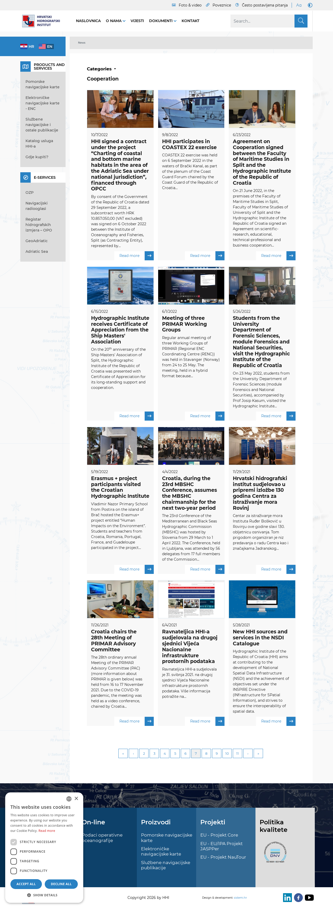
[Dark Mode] (309, 5)
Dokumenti (161, 20)
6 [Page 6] (185, 754)
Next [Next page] (248, 754)
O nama (114, 20)
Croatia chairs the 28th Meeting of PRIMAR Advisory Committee (114, 641)
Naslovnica (88, 20)
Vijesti (137, 20)
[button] (44, 895)
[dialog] (44, 847)
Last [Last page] (258, 754)
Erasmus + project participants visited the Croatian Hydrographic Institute (120, 487)
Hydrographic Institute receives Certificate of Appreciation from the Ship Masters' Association (120, 330)
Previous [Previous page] (133, 754)
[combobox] (69, 798)
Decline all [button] (61, 884)
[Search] (269, 21)
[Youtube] (308, 897)
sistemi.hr (240, 897)
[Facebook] (297, 897)
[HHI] (43, 21)
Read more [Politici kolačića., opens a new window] (47, 831)
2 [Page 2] (144, 754)
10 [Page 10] (227, 754)
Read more (136, 255)
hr (31, 46)
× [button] (76, 799)
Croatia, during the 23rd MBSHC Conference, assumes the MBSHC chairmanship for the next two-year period (189, 493)
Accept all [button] (26, 884)
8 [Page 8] (206, 754)
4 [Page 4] (165, 754)
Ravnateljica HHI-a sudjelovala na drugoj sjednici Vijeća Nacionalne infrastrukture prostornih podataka (189, 647)
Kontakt (190, 20)
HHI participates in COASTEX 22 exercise (189, 144)
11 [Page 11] (237, 754)
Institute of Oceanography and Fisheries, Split (117, 235)
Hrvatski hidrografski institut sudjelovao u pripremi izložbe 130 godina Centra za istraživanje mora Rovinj (260, 493)
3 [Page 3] (154, 754)
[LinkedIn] (286, 897)
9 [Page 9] (217, 754)
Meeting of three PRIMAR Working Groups (184, 324)
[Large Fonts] (298, 5)
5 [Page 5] (175, 754)
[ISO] (274, 855)
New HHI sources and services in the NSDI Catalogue (260, 638)
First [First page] (123, 754)
